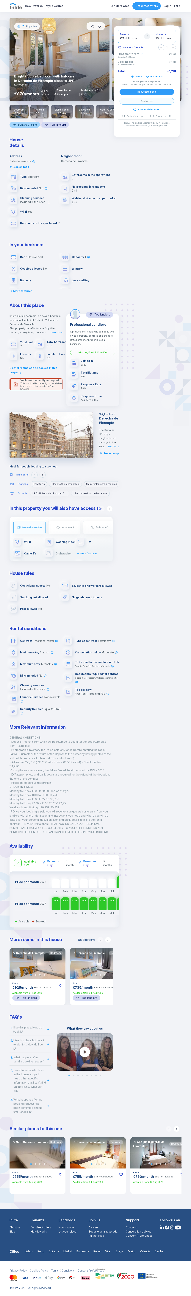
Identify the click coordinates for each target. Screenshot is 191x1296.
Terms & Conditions (63, 1270)
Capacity (78, 257)
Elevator (25, 354)
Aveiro (131, 1251)
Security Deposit (31, 709)
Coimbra (54, 1251)
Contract (26, 640)
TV (89, 541)
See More (56, 332)
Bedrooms (86, 939)
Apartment (68, 527)
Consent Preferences (139, 1235)
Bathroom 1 (102, 527)
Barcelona (82, 1251)
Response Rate (91, 384)
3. (11, 1057)
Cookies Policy (39, 1270)
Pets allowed (28, 608)
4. (11, 1070)
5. (11, 1100)
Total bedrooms (30, 342)
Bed (22, 257)
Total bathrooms (58, 342)
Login (167, 5)
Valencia (145, 1251)
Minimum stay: (53, 863)
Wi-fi (23, 211)
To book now (83, 689)
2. (11, 1040)
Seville (159, 1251)
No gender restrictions (87, 597)
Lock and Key (80, 280)
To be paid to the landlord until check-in (101, 662)
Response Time (91, 396)
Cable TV (30, 553)
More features (21, 291)
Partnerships (96, 1235)
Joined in (87, 360)
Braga (119, 1251)
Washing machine (68, 541)
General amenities (32, 527)
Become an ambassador (103, 1231)
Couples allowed (31, 268)
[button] (31, 975)
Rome (97, 1251)
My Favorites (54, 5)
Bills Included (29, 188)
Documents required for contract (97, 673)
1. (11, 1028)
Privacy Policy (18, 1270)
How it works (34, 5)
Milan (108, 1251)
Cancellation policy (88, 652)
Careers (93, 1227)
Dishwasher (64, 553)
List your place (67, 1231)
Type (23, 176)
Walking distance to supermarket (94, 198)
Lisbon (29, 1251)
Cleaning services (32, 198)
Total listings (89, 372)
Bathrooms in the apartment (91, 174)
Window (77, 268)
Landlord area (119, 5)
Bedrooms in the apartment (38, 223)
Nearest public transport (88, 186)
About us (15, 1227)
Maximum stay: (89, 863)
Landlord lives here (59, 354)
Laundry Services (31, 697)
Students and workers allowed (92, 585)
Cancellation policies (138, 1231)
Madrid (67, 1251)
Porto (40, 1251)
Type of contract (86, 640)
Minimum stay (29, 652)
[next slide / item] (110, 1052)
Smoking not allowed (34, 597)
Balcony (25, 280)
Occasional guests (33, 585)
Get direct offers (146, 5)
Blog (12, 1231)
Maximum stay (30, 664)
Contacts (131, 1227)
